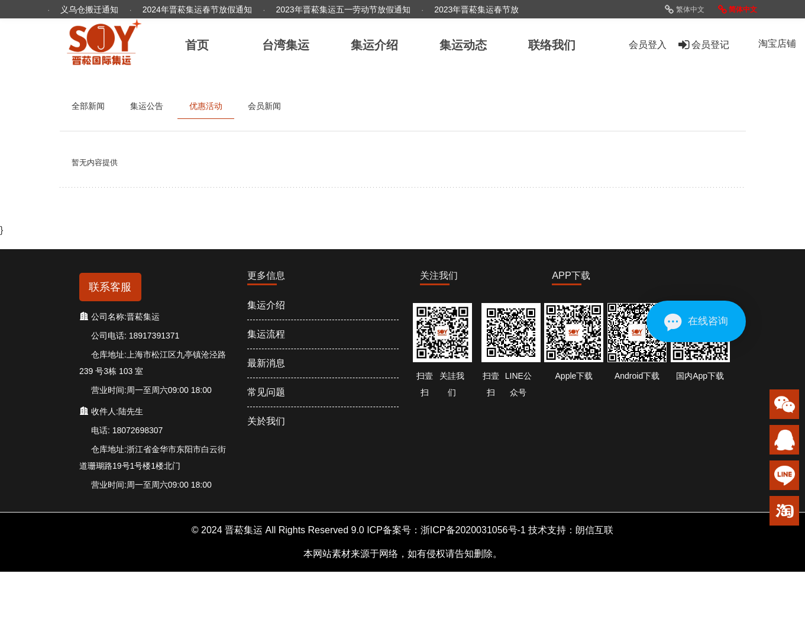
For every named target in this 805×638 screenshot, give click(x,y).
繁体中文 (684, 9)
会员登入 (648, 45)
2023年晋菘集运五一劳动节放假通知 (344, 9)
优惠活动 (205, 106)
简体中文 (737, 9)
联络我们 (551, 45)
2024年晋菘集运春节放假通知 (198, 9)
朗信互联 (594, 530)
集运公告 (146, 106)
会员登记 (703, 45)
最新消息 (266, 363)
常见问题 (266, 392)
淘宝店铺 (777, 43)
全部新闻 (88, 106)
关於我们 (266, 421)
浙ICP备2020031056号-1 (473, 530)
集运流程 (266, 334)
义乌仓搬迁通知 (90, 9)
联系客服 (110, 287)
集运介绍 (266, 305)
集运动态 (463, 45)
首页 (197, 45)
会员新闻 (264, 106)
